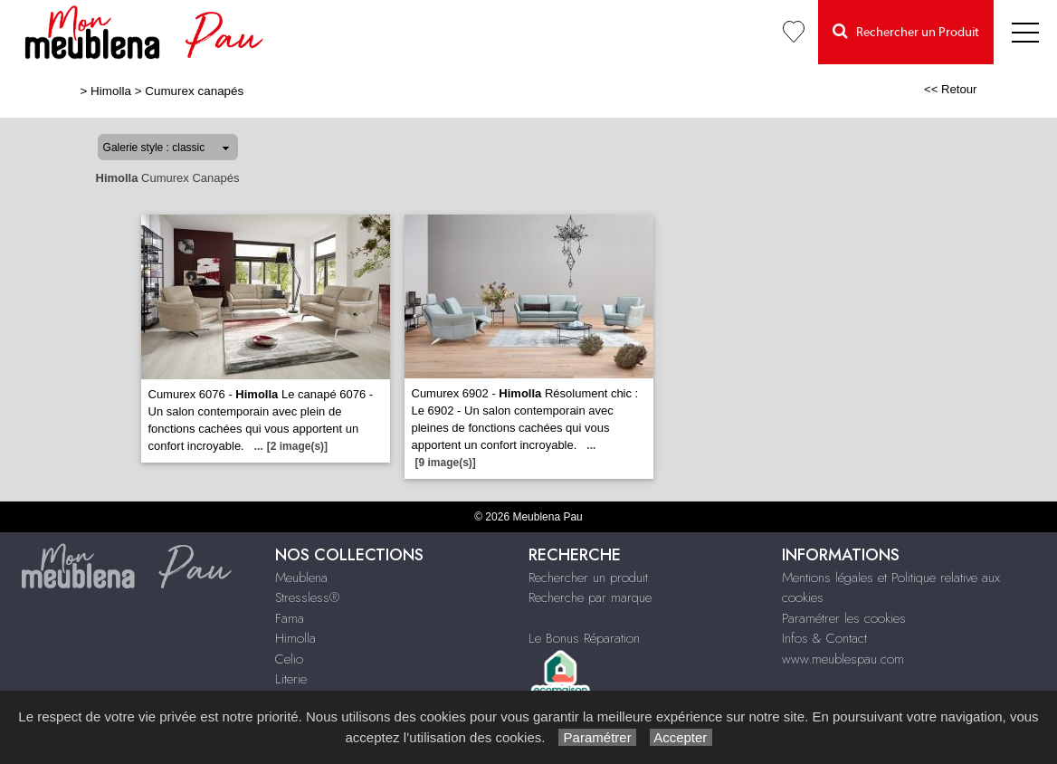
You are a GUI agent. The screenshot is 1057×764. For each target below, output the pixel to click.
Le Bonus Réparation (584, 638)
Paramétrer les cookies (844, 618)
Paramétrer (596, 737)
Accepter (681, 737)
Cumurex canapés (194, 91)
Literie (291, 679)
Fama (289, 618)
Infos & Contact (824, 638)
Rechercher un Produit (906, 31)
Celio (289, 659)
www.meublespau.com (843, 659)
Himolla (110, 91)
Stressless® (307, 597)
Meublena (301, 577)
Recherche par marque (590, 597)
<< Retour (950, 89)
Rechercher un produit (588, 577)
